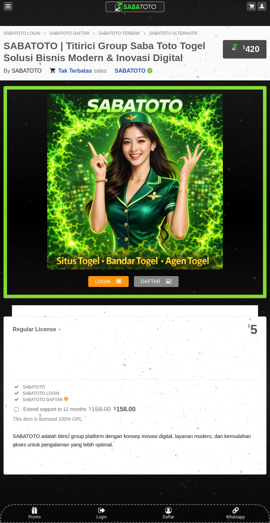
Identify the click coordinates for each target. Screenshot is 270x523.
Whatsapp (235, 513)
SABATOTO (26, 71)
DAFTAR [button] (150, 281)
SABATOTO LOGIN (22, 33)
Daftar (168, 513)
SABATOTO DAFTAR (69, 33)
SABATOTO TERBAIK (119, 33)
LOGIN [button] (103, 281)
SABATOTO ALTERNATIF (173, 33)
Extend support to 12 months (79, 409)
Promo (34, 513)
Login (101, 513)
